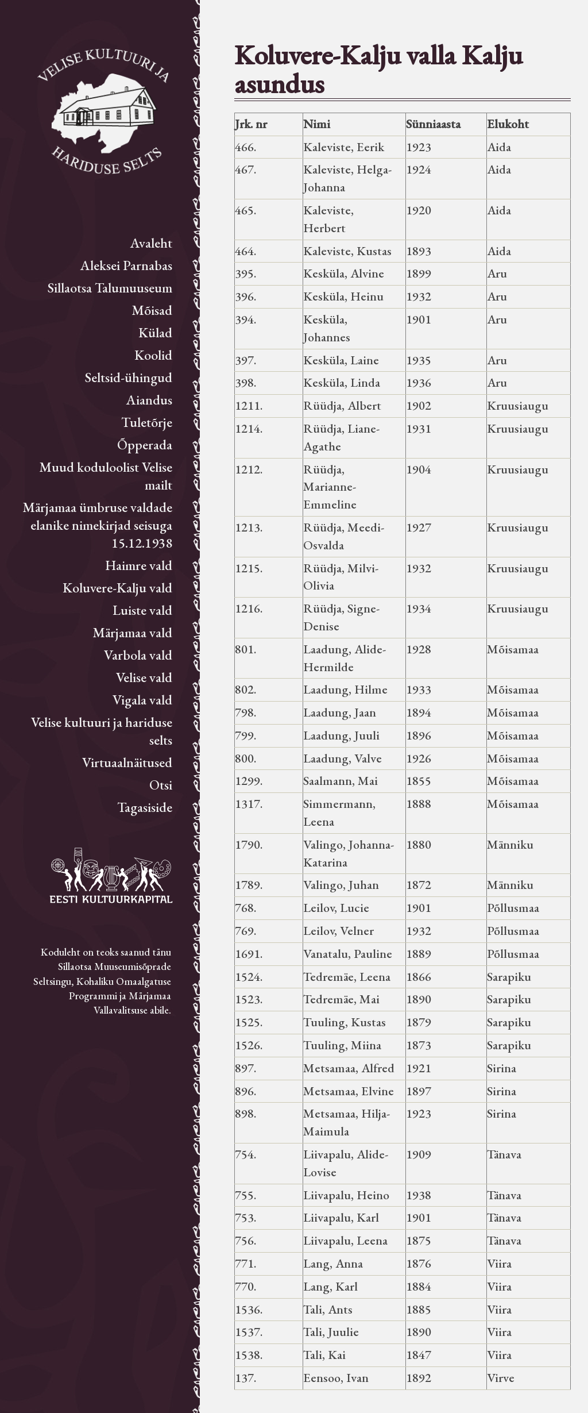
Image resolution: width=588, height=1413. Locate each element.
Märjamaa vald (132, 632)
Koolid (153, 355)
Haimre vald (138, 565)
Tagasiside (144, 807)
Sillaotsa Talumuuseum (110, 288)
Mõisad (151, 310)
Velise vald (144, 677)
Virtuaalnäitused (127, 762)
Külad (155, 332)
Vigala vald (142, 700)
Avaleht (151, 243)
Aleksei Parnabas (126, 265)
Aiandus (149, 400)
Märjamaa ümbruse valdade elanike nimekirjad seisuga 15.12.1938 (97, 525)
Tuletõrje (146, 422)
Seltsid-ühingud (128, 377)
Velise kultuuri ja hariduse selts (101, 731)
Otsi (160, 785)
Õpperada (144, 444)
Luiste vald (142, 610)
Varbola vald (138, 655)
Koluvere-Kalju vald (117, 587)
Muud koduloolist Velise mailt (105, 476)
